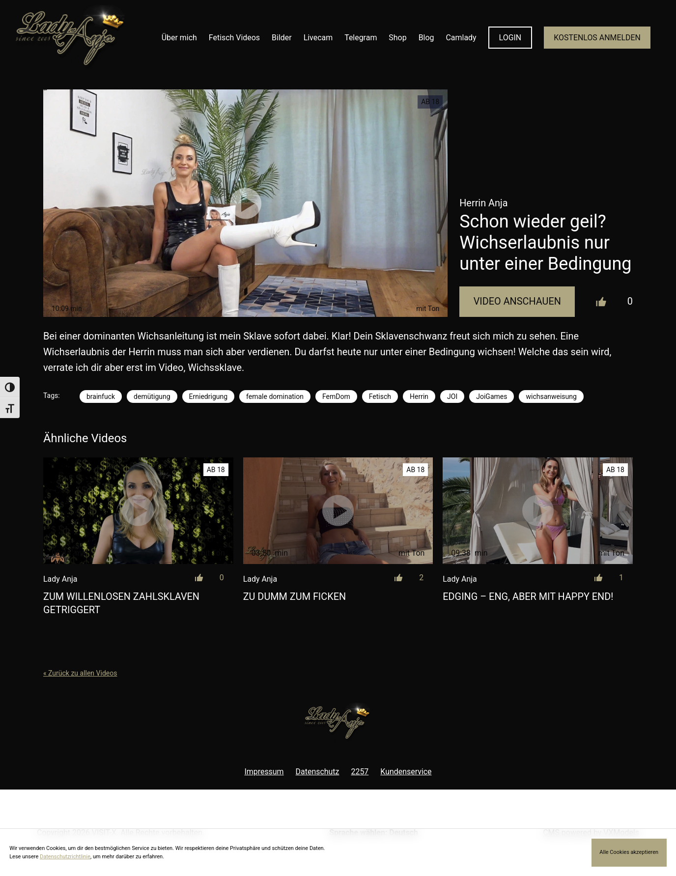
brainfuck (100, 396)
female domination (275, 396)
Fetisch (380, 396)
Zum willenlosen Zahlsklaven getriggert (121, 603)
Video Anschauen (517, 301)
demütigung (152, 396)
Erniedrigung (208, 396)
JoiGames (491, 396)
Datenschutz (317, 771)
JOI (452, 396)
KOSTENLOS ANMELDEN (597, 37)
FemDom (336, 396)
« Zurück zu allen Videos (80, 673)
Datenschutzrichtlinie (65, 856)
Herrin (419, 396)
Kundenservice (405, 771)
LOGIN (510, 37)
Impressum (263, 771)
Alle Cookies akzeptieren (628, 852)
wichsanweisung (551, 396)
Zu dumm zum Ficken (294, 596)
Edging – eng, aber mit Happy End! (528, 596)
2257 (359, 771)
